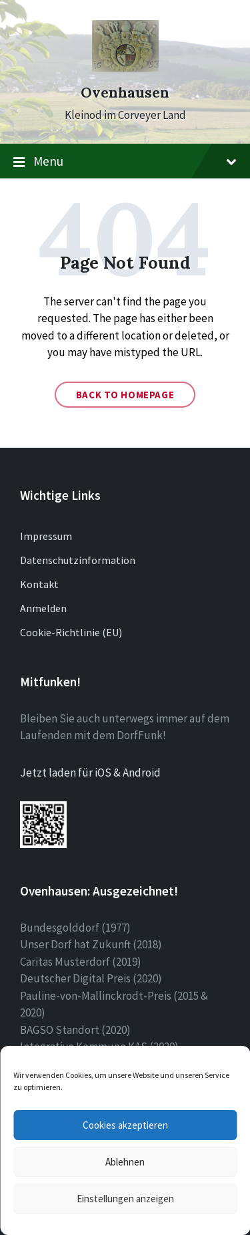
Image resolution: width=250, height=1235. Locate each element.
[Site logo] (125, 68)
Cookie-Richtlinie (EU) (71, 632)
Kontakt (39, 584)
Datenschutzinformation (77, 560)
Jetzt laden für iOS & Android (90, 772)
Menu (125, 161)
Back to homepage (125, 394)
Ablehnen (125, 1161)
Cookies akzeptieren (125, 1125)
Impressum (46, 536)
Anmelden (43, 608)
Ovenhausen (125, 93)
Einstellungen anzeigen (125, 1198)
